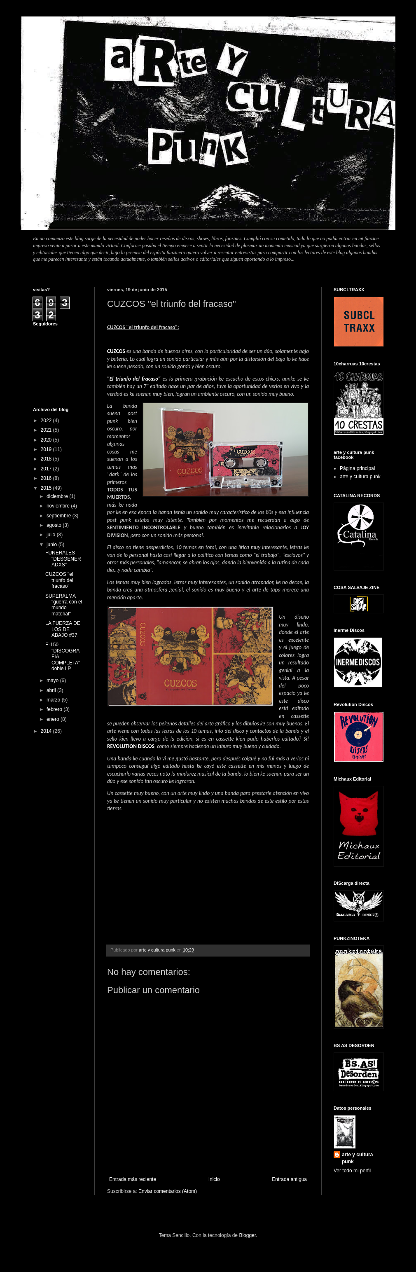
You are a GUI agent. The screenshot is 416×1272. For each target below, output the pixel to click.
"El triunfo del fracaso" (134, 378)
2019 (47, 449)
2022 (47, 420)
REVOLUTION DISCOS (130, 746)
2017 (47, 469)
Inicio (214, 1179)
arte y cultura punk (360, 476)
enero (54, 719)
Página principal (357, 468)
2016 (47, 478)
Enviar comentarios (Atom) (167, 1191)
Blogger (247, 1235)
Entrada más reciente (132, 1179)
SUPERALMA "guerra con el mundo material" (63, 605)
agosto (55, 525)
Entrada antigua (289, 1179)
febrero (55, 709)
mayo (53, 680)
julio (52, 535)
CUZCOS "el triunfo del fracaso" (59, 580)
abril (52, 690)
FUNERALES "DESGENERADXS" (63, 559)
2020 (47, 440)
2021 (47, 430)
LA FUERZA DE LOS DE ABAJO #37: (62, 629)
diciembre (58, 496)
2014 (47, 731)
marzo (54, 700)
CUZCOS (116, 351)
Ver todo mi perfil (352, 1171)
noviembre (59, 506)
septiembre (59, 516)
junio (52, 544)
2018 (47, 459)
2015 (47, 488)
